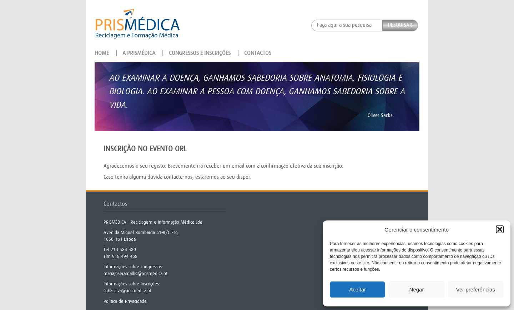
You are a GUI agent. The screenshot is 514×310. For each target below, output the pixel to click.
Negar (416, 289)
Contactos (257, 53)
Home (102, 53)
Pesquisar (400, 25)
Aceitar (357, 289)
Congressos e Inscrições (200, 53)
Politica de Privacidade (125, 301)
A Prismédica (138, 53)
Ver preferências (475, 289)
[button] (499, 229)
